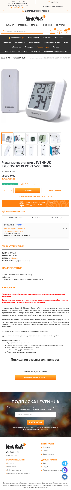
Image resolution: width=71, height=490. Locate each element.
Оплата (45, 451)
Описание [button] (36, 217)
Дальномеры (20, 42)
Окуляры (29, 47)
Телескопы (47, 38)
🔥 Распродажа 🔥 (16, 38)
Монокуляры (34, 42)
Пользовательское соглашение (18, 474)
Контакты (60, 25)
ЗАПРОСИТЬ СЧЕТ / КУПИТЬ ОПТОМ (35, 196)
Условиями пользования (32, 429)
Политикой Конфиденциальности (47, 427)
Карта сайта (11, 467)
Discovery (14, 258)
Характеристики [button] (15, 217)
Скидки (45, 467)
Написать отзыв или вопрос (35, 377)
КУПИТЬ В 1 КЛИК (55, 190)
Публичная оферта (14, 470)
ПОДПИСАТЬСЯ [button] (35, 422)
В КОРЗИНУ (28, 190)
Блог (44, 463)
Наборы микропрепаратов (16, 51)
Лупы (65, 42)
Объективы (16, 47)
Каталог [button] (10, 25)
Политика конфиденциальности (55, 470)
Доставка (46, 447)
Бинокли (59, 38)
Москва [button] (18, 225)
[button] (17, 7)
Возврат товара (48, 454)
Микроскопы (33, 38)
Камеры (56, 47)
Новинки (47, 25)
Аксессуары (35, 51)
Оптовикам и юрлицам (28, 25)
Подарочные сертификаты (55, 51)
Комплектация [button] (56, 217)
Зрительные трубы (52, 42)
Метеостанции (42, 47)
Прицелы (7, 42)
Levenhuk (24, 3)
